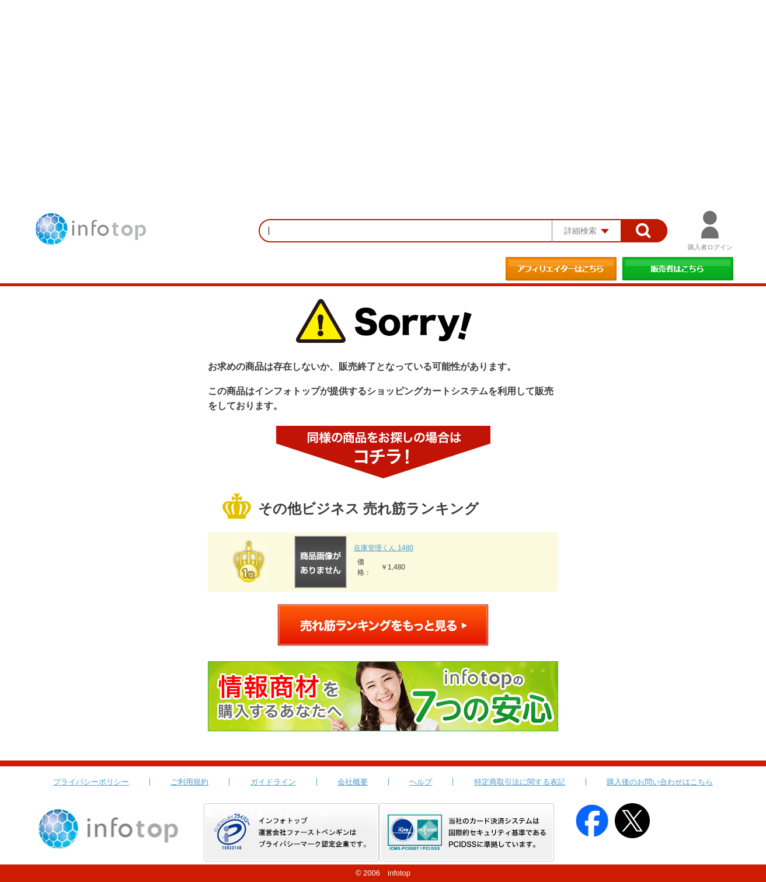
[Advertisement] (383, 87)
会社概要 (352, 781)
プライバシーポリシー (91, 781)
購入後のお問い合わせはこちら (660, 781)
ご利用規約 (189, 781)
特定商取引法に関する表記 (519, 781)
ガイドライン (273, 781)
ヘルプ (420, 781)
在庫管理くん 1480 (383, 548)
